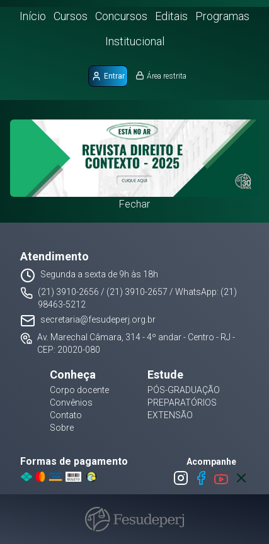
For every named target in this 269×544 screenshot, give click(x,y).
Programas (222, 16)
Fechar (134, 204)
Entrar (108, 76)
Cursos (71, 16)
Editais (171, 16)
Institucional (134, 41)
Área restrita (160, 75)
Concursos (121, 16)
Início (33, 16)
